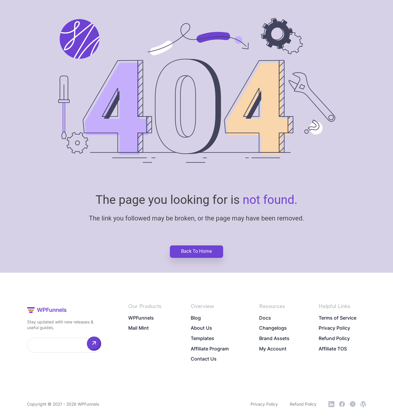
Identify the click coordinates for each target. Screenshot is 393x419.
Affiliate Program (210, 349)
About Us (201, 328)
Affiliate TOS (333, 349)
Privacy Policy (334, 328)
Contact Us (204, 360)
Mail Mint (138, 328)
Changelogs (273, 328)
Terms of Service (337, 318)
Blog (196, 318)
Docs (265, 318)
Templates (202, 339)
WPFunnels (141, 318)
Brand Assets (274, 339)
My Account (272, 349)
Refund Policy (334, 339)
